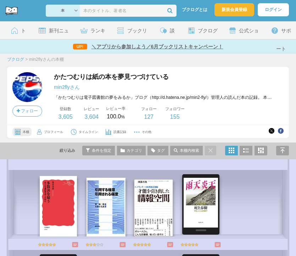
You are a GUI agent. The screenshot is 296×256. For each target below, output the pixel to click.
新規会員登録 (234, 9)
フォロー (27, 110)
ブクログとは (194, 9)
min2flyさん (66, 87)
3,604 (91, 117)
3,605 (65, 117)
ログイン (273, 9)
